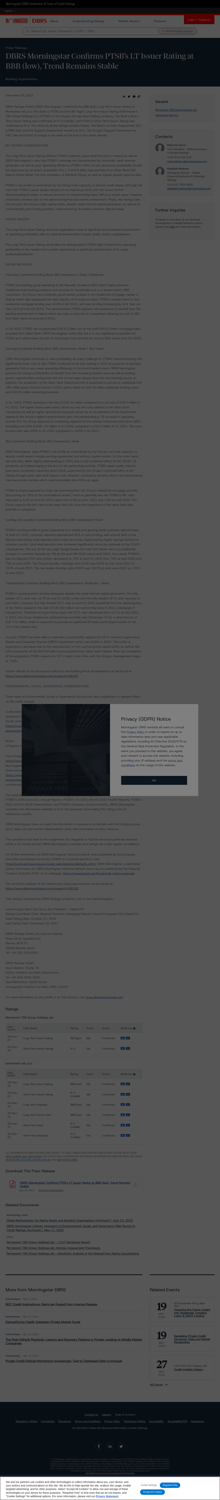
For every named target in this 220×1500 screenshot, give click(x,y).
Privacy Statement (107, 1496)
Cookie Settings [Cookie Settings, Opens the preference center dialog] (149, 1485)
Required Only (170, 1485)
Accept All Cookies (152, 1492)
